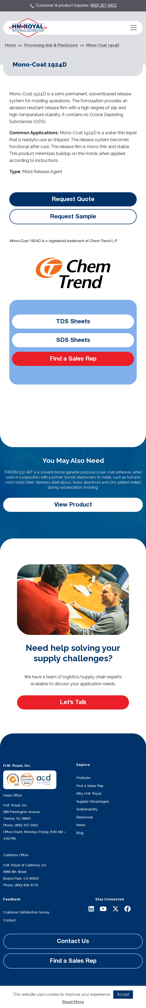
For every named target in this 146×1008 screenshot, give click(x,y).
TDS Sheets (73, 321)
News (80, 825)
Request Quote (73, 199)
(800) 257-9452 (103, 5)
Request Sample (73, 216)
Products (83, 778)
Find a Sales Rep (73, 359)
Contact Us (73, 941)
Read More (73, 1001)
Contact (9, 920)
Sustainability (87, 809)
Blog (80, 833)
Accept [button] (123, 994)
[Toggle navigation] (133, 28)
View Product (73, 504)
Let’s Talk (73, 702)
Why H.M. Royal (88, 793)
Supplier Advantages (92, 801)
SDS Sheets (73, 340)
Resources (84, 817)
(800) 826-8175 (26, 885)
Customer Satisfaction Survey (26, 912)
